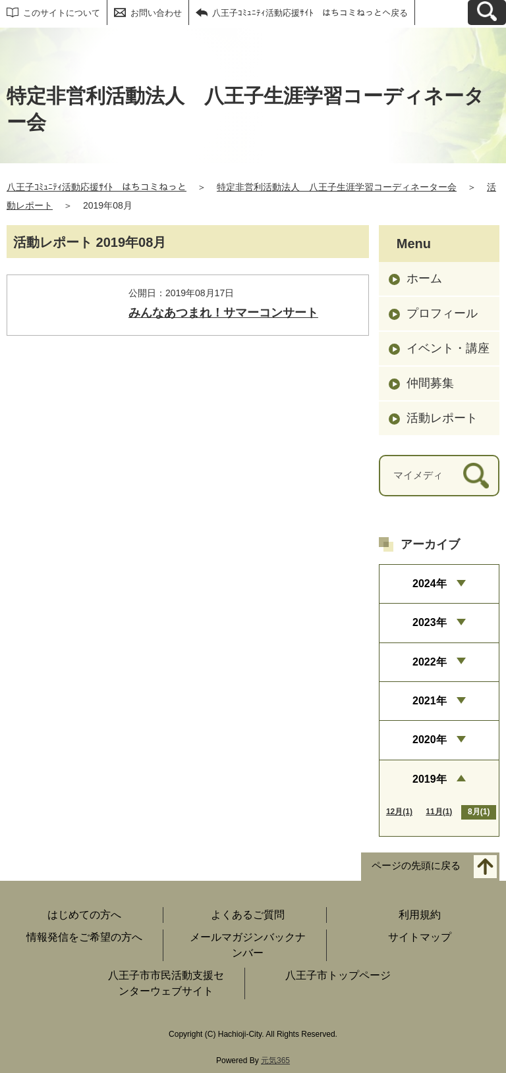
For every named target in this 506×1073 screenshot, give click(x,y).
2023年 (429, 622)
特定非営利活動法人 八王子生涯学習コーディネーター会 (337, 187)
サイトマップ (419, 937)
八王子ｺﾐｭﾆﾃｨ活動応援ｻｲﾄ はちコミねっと (96, 187)
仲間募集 (430, 383)
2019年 (429, 779)
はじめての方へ (84, 914)
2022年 (429, 661)
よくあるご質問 (248, 914)
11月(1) (439, 811)
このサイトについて (61, 13)
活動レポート (442, 418)
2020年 (429, 739)
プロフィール (442, 313)
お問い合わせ (156, 13)
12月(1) (399, 811)
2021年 (429, 700)
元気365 (275, 1060)
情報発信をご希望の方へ (84, 937)
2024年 (429, 583)
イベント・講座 (448, 348)
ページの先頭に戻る (416, 866)
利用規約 (420, 914)
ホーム (424, 278)
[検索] (476, 475)
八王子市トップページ (338, 975)
